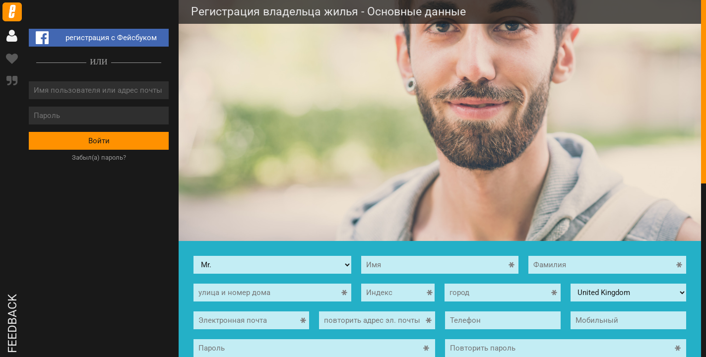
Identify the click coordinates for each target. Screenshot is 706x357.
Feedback (12, 323)
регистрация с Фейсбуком (94, 38)
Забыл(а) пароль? (99, 157)
